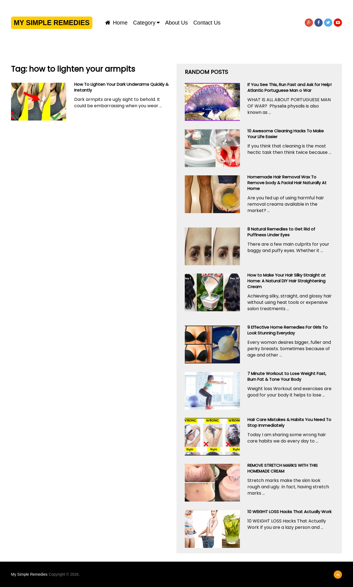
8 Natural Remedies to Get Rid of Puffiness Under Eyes (281, 232)
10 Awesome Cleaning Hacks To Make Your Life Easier (285, 134)
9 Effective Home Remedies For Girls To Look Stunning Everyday (287, 330)
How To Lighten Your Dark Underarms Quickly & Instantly (121, 87)
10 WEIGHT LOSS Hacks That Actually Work (289, 511)
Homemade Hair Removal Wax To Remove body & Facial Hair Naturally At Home (287, 182)
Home (116, 23)
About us (176, 23)
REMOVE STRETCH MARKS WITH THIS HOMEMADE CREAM (282, 468)
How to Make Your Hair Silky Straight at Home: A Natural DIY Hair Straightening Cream (286, 281)
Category (144, 23)
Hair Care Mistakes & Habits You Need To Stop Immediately (289, 422)
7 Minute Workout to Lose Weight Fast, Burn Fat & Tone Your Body (286, 376)
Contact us (207, 23)
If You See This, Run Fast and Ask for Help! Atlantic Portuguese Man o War (289, 87)
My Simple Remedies (52, 22)
